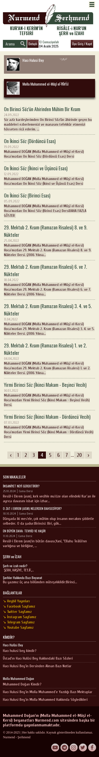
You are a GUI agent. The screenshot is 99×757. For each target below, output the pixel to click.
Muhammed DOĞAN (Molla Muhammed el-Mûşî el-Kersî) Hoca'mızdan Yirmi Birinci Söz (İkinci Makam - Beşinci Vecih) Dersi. (49, 394)
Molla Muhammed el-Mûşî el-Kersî (37, 88)
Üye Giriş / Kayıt (82, 43)
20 (79, 455)
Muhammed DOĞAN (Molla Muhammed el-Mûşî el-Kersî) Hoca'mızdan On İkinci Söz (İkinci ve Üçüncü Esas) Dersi (49, 175)
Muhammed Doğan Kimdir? (22, 684)
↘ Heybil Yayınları (16, 601)
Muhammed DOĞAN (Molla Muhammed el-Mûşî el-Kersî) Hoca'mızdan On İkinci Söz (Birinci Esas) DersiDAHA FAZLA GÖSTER (49, 205)
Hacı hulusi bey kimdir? (19, 650)
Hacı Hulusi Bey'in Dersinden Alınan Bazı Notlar (37, 666)
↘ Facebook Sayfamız (19, 606)
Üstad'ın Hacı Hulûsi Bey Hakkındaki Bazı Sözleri (38, 658)
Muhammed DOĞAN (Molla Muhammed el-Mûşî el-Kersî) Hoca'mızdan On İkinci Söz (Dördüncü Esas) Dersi (49, 148)
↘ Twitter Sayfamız (17, 611)
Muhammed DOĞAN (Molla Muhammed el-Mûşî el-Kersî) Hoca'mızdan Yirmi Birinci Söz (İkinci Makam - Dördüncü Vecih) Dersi (49, 426)
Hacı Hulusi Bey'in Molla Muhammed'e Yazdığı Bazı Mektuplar (47, 692)
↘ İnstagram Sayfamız (19, 617)
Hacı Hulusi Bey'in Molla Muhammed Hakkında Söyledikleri (45, 699)
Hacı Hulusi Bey (25, 64)
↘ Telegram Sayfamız (19, 622)
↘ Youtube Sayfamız (18, 627)
